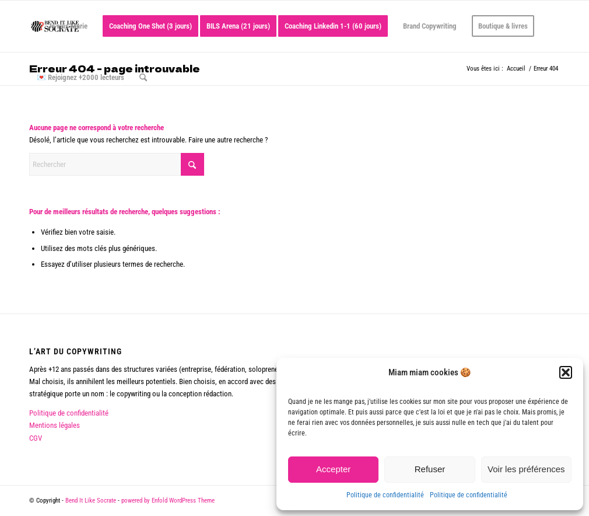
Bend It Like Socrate (90, 500)
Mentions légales (54, 425)
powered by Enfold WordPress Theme (168, 500)
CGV (35, 438)
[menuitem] (62, 26)
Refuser (430, 469)
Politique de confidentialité (385, 495)
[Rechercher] (143, 77)
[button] (566, 372)
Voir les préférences (526, 469)
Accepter (333, 469)
